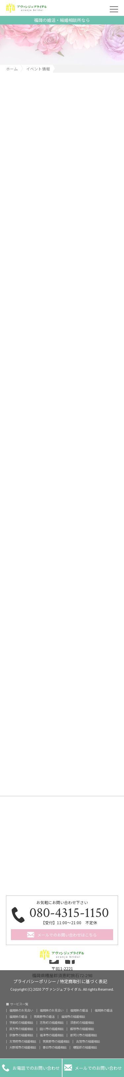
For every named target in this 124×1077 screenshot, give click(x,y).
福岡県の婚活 (79, 1010)
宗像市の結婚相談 (21, 1035)
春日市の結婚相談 (54, 1047)
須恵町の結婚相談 (82, 1022)
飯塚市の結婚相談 (82, 1028)
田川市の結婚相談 (51, 1028)
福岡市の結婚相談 (73, 1016)
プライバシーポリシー (34, 981)
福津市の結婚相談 (51, 1035)
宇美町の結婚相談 (21, 1022)
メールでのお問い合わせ (93, 1067)
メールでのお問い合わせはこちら (67, 934)
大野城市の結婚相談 (22, 1047)
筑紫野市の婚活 (44, 1016)
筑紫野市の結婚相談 (56, 1041)
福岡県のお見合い (21, 1010)
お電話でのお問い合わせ (31, 1067)
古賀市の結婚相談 (88, 1041)
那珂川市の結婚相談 (83, 1035)
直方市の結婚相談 (21, 1028)
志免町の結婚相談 (51, 1022)
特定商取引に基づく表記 (83, 981)
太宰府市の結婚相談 (22, 1041)
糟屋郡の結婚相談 (85, 1047)
